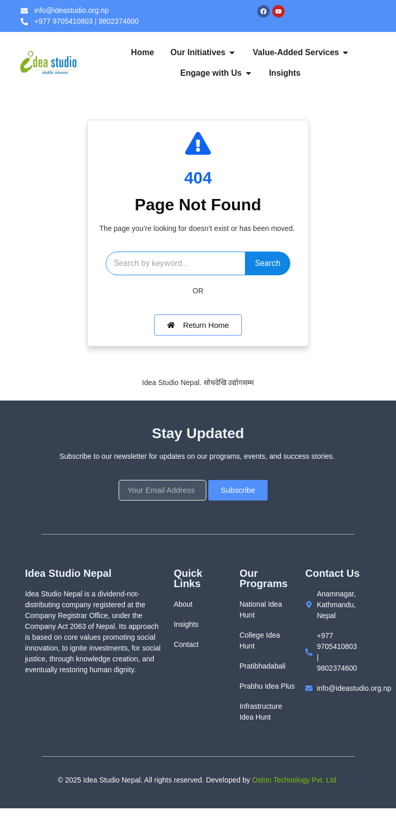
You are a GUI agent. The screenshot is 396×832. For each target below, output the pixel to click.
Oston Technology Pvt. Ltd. (295, 804)
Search (196, 287)
